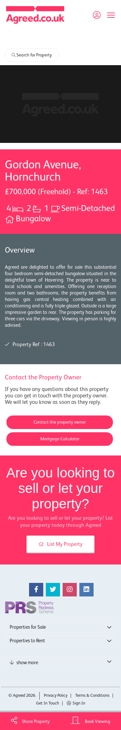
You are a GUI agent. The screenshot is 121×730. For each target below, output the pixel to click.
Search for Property (32, 55)
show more (24, 662)
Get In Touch (47, 703)
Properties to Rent (27, 640)
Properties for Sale (28, 627)
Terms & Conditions (92, 696)
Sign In (76, 703)
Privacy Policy (55, 696)
